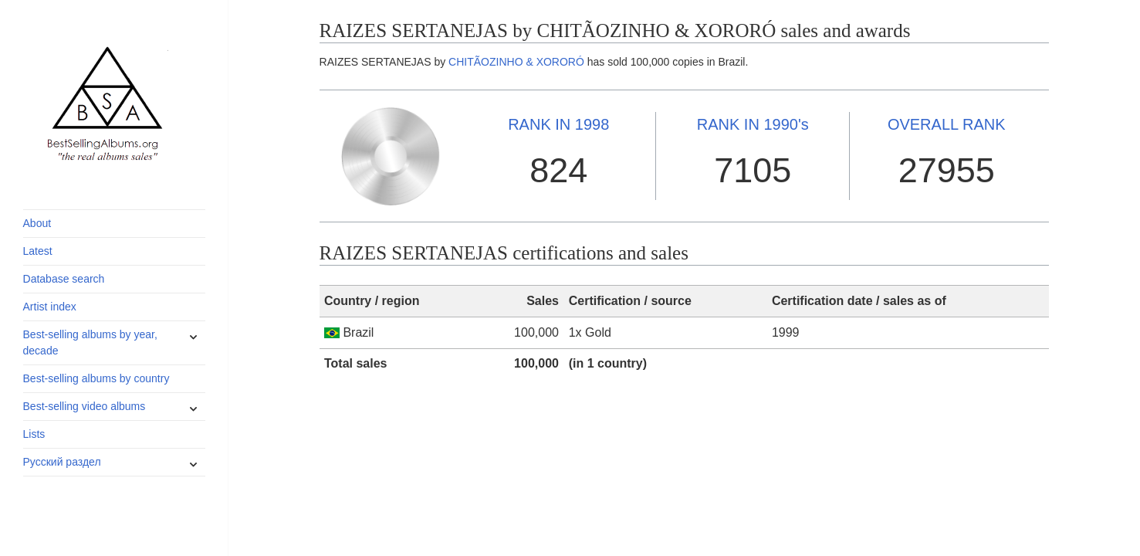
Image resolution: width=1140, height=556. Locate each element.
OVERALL (947, 124)
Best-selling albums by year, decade (90, 342)
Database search (64, 279)
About (37, 223)
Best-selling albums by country (96, 378)
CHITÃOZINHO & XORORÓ (516, 62)
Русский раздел (62, 462)
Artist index (49, 306)
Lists (34, 434)
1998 (558, 124)
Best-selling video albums (84, 406)
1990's (753, 124)
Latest (37, 251)
